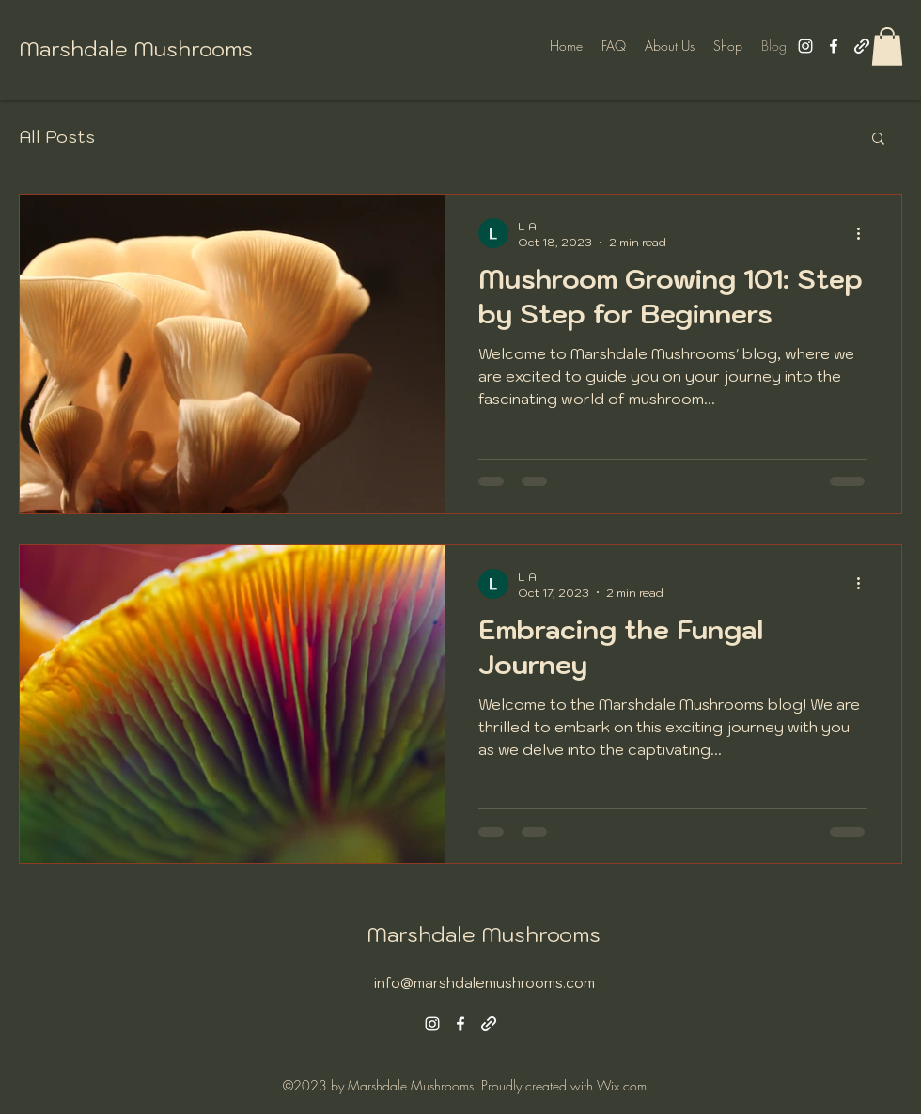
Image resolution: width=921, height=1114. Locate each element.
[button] (887, 46)
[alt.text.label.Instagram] (805, 46)
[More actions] (864, 233)
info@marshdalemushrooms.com (484, 983)
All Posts (57, 137)
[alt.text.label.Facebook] (833, 46)
